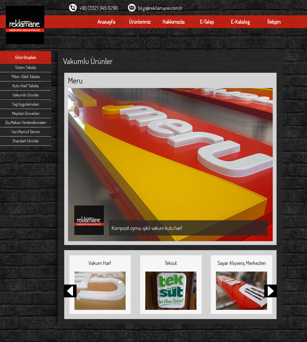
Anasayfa (106, 21)
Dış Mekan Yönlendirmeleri (25, 122)
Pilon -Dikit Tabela (26, 76)
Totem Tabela (25, 67)
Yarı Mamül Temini (25, 131)
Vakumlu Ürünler (26, 94)
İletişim (274, 21)
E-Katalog (240, 21)
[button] (270, 291)
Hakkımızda (173, 21)
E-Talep (207, 21)
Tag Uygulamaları (25, 104)
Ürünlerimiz (140, 21)
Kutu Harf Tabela (26, 85)
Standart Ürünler (26, 140)
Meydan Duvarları (25, 113)
